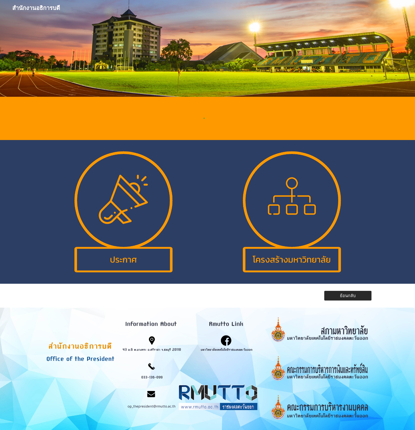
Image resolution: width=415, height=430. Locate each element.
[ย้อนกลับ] (347, 295)
